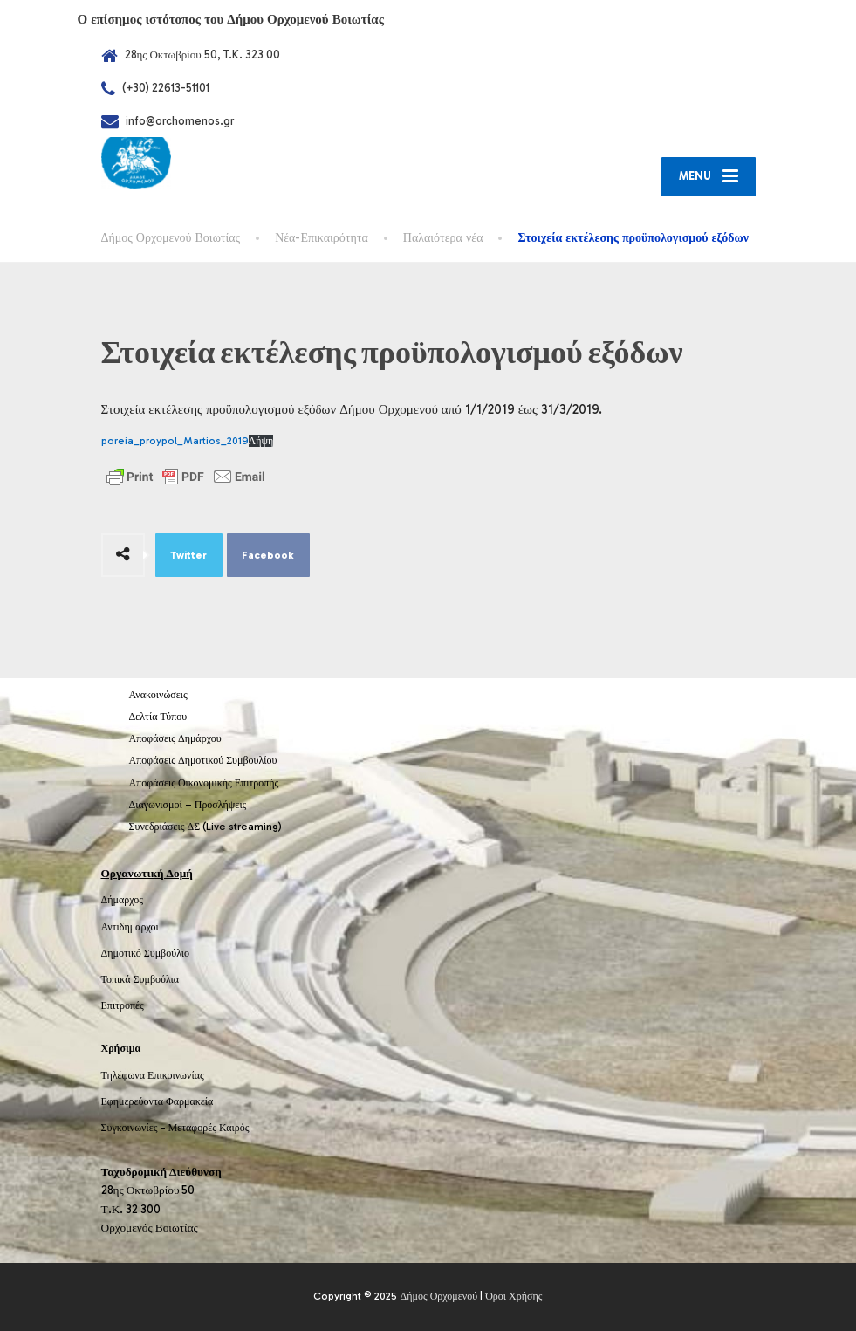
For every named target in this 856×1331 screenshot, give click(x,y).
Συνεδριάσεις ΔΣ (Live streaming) (206, 826)
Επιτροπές (122, 1005)
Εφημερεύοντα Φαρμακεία (157, 1101)
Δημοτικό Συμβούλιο (145, 953)
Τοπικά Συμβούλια (140, 979)
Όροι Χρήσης (513, 1296)
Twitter (188, 555)
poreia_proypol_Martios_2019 (175, 441)
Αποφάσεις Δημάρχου (175, 738)
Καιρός (234, 1128)
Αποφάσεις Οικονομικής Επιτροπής (204, 783)
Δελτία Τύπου (158, 716)
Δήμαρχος (122, 900)
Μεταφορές (192, 1128)
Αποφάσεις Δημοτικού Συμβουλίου (203, 760)
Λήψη (261, 441)
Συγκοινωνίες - (134, 1128)
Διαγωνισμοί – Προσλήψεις (188, 805)
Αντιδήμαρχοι (130, 927)
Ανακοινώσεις (158, 695)
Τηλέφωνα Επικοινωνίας (152, 1075)
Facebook (268, 555)
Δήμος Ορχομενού (438, 1296)
